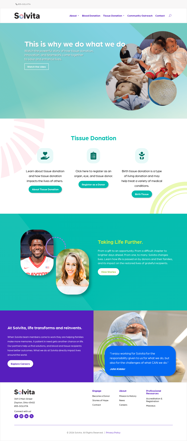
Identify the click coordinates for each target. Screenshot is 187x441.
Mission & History (127, 396)
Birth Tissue (142, 194)
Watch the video (36, 67)
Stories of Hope (100, 400)
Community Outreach (140, 15)
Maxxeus (150, 405)
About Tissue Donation (45, 189)
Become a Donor (101, 396)
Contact (160, 15)
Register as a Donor (93, 184)
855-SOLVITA (23, 4)
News (122, 400)
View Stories (108, 271)
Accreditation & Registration (154, 400)
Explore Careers (20, 363)
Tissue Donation (112, 15)
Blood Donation (91, 15)
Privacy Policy (113, 432)
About (73, 15)
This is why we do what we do (74, 44)
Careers (123, 404)
